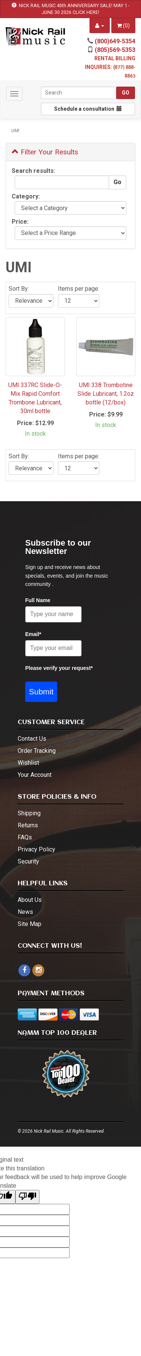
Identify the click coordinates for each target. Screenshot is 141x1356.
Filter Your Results (45, 152)
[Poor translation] (27, 1197)
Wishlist (28, 762)
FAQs (25, 837)
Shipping (29, 813)
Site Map (29, 923)
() (123, 26)
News (25, 911)
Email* (33, 634)
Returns (28, 825)
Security (28, 861)
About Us (30, 899)
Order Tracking (37, 750)
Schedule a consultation (88, 109)
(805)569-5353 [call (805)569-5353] (115, 49)
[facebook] (24, 970)
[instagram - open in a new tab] (38, 970)
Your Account (35, 774)
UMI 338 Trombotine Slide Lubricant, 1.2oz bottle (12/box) (105, 393)
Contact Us (32, 738)
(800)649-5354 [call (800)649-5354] (115, 41)
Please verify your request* (59, 668)
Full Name (37, 600)
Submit (41, 691)
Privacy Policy (36, 849)
